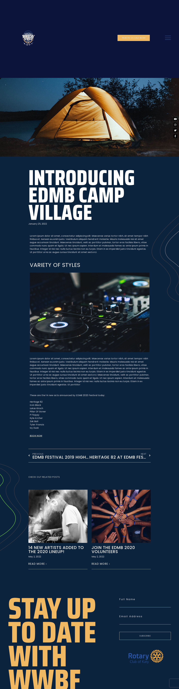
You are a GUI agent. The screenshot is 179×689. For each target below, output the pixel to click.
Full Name (127, 599)
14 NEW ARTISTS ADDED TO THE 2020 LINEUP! (56, 550)
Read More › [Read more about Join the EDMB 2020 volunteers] (101, 564)
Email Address (131, 616)
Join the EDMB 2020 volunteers (113, 550)
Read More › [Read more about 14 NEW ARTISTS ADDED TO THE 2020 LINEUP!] (37, 564)
